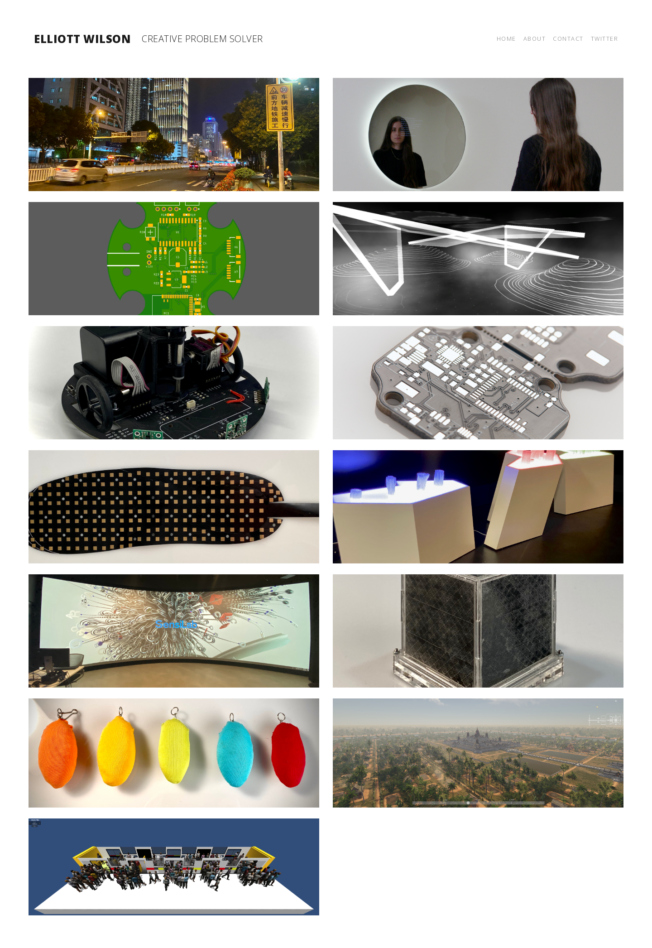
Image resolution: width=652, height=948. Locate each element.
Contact (568, 38)
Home (506, 38)
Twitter (604, 38)
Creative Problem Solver (202, 39)
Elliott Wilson (82, 38)
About (534, 38)
